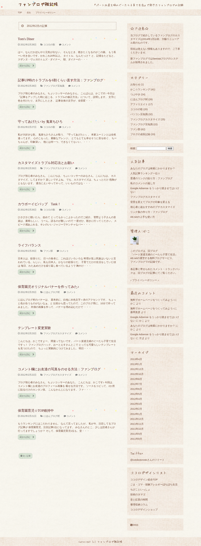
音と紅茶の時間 (139, 499)
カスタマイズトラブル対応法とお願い (46, 163)
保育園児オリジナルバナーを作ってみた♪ (48, 286)
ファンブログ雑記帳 (38, 4)
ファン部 (48, 251)
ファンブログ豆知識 (54, 85)
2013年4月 (136, 359)
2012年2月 (136, 408)
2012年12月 (137, 369)
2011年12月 (137, 418)
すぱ (141, 338)
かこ (141, 320)
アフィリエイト (139, 104)
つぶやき (135, 94)
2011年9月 (136, 433)
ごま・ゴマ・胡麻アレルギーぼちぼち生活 (154, 484)
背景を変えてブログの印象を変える (150, 202)
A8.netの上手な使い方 (142, 216)
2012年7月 (136, 384)
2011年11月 (137, 423)
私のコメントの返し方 (142, 183)
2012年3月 (136, 403)
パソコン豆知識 (139, 114)
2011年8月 (136, 438)
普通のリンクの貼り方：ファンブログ (151, 178)
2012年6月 (136, 389)
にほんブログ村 (52, 292)
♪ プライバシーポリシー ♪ (144, 280)
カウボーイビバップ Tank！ (39, 204)
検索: (133, 148)
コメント (66, 44)
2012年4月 (136, 398)
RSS (134, 524)
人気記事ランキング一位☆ (145, 173)
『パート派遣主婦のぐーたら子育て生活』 (154, 254)
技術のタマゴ (137, 494)
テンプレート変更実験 (34, 328)
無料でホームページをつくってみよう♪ (152, 299)
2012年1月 (136, 414)
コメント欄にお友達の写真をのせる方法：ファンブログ (59, 369)
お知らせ (135, 84)
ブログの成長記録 (140, 134)
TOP (20, 12)
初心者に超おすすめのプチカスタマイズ (152, 207)
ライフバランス (29, 245)
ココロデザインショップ (144, 509)
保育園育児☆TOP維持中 (36, 410)
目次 (29, 12)
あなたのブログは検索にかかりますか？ (152, 168)
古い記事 (26, 456)
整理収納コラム (139, 504)
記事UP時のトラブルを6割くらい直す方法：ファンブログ (60, 80)
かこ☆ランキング (140, 89)
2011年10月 (137, 428)
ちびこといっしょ (140, 489)
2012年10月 (137, 374)
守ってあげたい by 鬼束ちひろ (40, 121)
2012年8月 (136, 379)
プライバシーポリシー (46, 12)
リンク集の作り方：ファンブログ (149, 211)
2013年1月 (136, 364)
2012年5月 (136, 393)
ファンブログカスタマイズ (57, 168)
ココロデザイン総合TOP (144, 479)
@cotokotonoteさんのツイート (147, 459)
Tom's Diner (26, 39)
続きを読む (27, 65)
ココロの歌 (49, 44)
